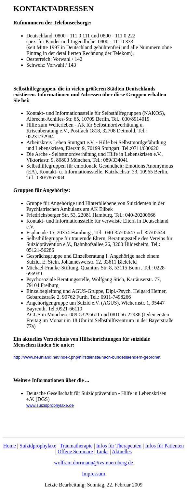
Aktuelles (122, 451)
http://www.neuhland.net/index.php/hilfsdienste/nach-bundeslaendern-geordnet (86, 357)
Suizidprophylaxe (38, 445)
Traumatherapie (76, 445)
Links (102, 451)
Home (9, 445)
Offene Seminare (75, 451)
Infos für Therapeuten (118, 445)
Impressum (93, 473)
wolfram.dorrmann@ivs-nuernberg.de (93, 462)
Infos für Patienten (164, 445)
